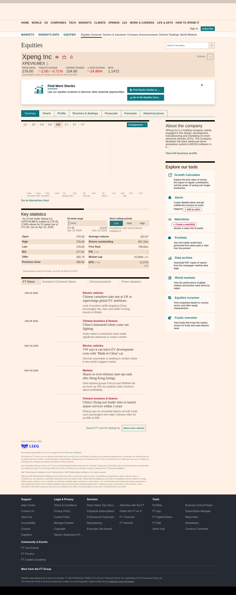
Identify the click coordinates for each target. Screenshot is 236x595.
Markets (85, 22)
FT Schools (126, 523)
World (37, 22)
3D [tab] (33, 124)
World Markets (188, 34)
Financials (111, 113)
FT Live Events (30, 547)
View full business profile (181, 153)
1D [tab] (25, 124)
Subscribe (207, 28)
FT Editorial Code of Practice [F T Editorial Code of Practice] (120, 581)
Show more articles (133, 428)
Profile (62, 113)
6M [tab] (58, 124)
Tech (72, 22)
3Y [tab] (74, 124)
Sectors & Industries (114, 34)
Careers (26, 528)
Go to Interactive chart (35, 200)
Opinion (113, 22)
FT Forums (27, 553)
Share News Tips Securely (101, 505)
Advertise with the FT (132, 505)
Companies (58, 22)
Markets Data (49, 34)
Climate (100, 22)
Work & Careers (142, 22)
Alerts (179, 197)
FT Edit (156, 523)
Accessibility (28, 523)
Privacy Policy (62, 511)
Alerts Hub (158, 528)
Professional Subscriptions (101, 517)
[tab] (30, 113)
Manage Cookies (64, 523)
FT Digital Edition (162, 517)
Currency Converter (196, 528)
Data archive (183, 257)
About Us (26, 517)
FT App (156, 511)
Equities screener (187, 297)
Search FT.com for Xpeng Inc (103, 428)
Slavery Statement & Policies (69, 534)
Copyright (59, 528)
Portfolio (181, 237)
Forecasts (130, 113)
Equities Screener (91, 34)
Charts (47, 113)
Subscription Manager (198, 511)
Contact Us (27, 511)
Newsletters (192, 523)
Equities (70, 34)
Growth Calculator (187, 175)
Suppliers (26, 534)
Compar (137, 124)
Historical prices (153, 113)
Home (25, 22)
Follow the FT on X (131, 511)
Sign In (194, 28)
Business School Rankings (200, 505)
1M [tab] (50, 124)
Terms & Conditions (65, 505)
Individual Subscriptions (100, 511)
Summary (30, 113)
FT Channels (127, 517)
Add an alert (193, 209)
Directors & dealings (85, 113)
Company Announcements (142, 34)
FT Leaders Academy (33, 559)
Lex (124, 22)
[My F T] (210, 11)
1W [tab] (42, 124)
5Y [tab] (83, 124)
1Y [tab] (66, 124)
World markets (185, 277)
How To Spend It (187, 22)
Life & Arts (165, 22)
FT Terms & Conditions (72, 453)
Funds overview (186, 317)
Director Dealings (169, 34)
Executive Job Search (99, 528)
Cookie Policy (62, 517)
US (46, 22)
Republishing (94, 523)
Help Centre (28, 505)
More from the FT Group (36, 569)
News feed (191, 517)
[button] (23, 11)
